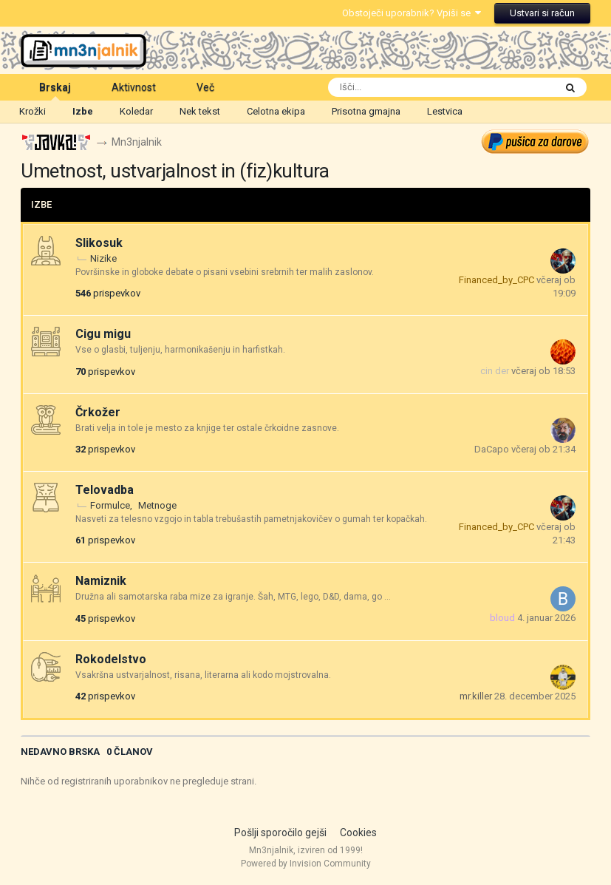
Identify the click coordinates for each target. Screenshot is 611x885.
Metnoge (157, 505)
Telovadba (104, 490)
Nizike (103, 258)
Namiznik (100, 581)
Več (205, 87)
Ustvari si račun (542, 12)
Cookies (358, 832)
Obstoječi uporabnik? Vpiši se (411, 12)
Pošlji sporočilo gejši (280, 832)
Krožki (32, 111)
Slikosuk (99, 243)
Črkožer (97, 412)
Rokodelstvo (110, 659)
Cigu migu (103, 334)
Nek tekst (200, 111)
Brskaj (55, 91)
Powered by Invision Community (306, 863)
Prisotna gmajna (366, 111)
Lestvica (444, 111)
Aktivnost (134, 87)
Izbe (82, 111)
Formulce (110, 505)
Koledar (136, 111)
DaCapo (491, 449)
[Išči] (409, 87)
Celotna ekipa (276, 111)
